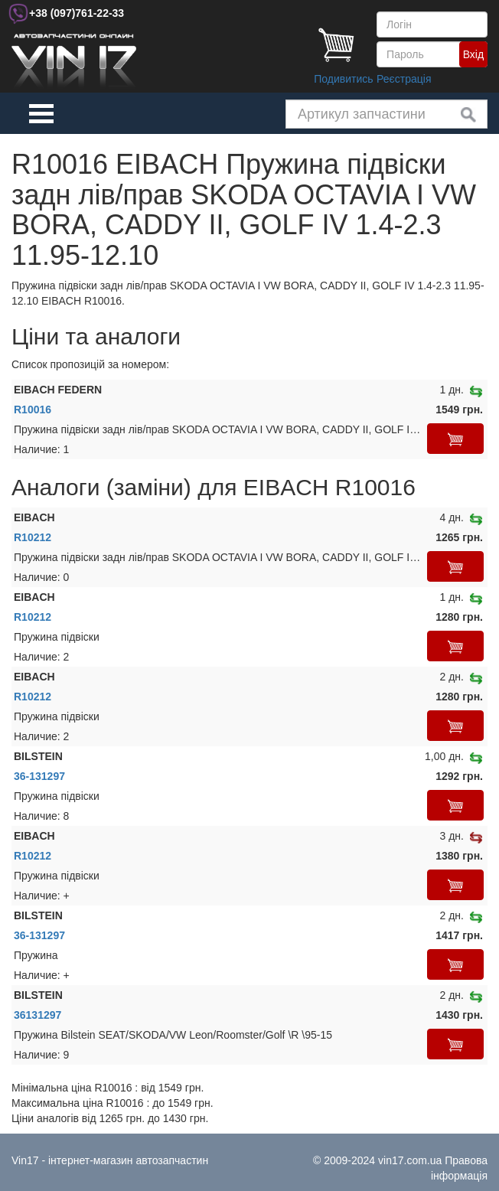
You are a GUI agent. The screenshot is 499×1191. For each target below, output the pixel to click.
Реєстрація (404, 79)
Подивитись (343, 79)
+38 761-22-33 (76, 13)
